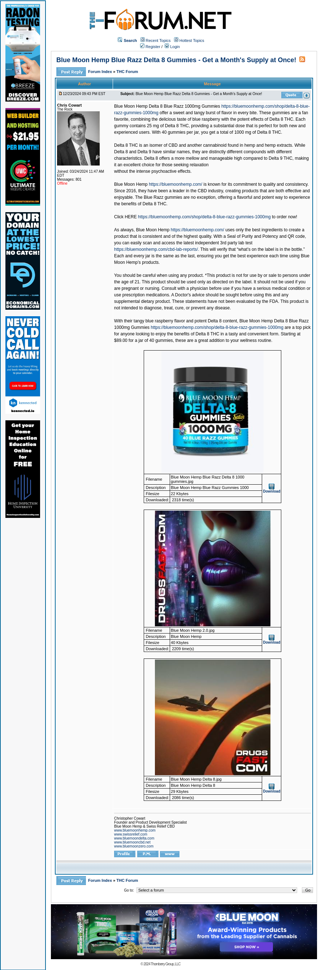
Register (150, 46)
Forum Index (100, 71)
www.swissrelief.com (130, 834)
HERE (130, 216)
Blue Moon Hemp (131, 184)
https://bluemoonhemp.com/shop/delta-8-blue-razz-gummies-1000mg (204, 216)
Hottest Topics (191, 40)
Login (172, 46)
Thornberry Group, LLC (165, 964)
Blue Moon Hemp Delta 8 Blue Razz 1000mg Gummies (167, 106)
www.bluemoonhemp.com (135, 830)
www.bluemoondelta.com (134, 838)
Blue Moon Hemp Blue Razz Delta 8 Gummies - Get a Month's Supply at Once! (176, 60)
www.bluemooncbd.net (132, 842)
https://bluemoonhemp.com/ (175, 184)
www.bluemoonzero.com (133, 846)
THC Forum (127, 71)
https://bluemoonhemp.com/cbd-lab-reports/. (156, 249)
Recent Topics (158, 40)
